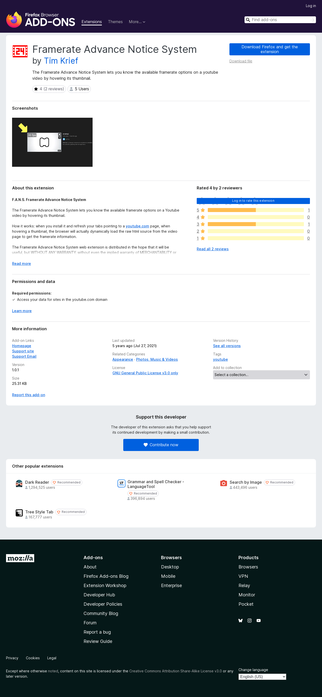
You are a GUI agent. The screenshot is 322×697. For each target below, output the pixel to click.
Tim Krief (61, 61)
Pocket (246, 604)
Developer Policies (103, 604)
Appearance (122, 359)
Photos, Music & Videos (157, 359)
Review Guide (98, 641)
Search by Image (246, 482)
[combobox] (280, 19)
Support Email (24, 356)
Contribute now (161, 444)
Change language (253, 670)
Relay (244, 585)
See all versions (227, 346)
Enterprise (171, 585)
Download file (240, 61)
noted (53, 671)
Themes (115, 21)
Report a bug (97, 632)
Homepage (21, 346)
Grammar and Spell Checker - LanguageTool (156, 484)
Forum (90, 622)
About (90, 566)
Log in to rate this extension (253, 200)
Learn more (22, 311)
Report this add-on (28, 395)
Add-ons (93, 557)
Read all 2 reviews (213, 249)
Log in (311, 6)
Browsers (248, 566)
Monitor (246, 594)
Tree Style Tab (39, 512)
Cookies (33, 658)
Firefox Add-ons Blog (106, 576)
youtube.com (137, 226)
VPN (243, 576)
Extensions (92, 21)
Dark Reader (37, 482)
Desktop (170, 566)
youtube (220, 359)
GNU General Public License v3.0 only (145, 373)
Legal (51, 658)
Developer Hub (99, 594)
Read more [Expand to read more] (21, 263)
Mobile (168, 576)
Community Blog (101, 613)
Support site (23, 351)
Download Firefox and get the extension (270, 49)
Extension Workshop (105, 585)
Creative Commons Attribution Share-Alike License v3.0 (175, 671)
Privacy (12, 658)
